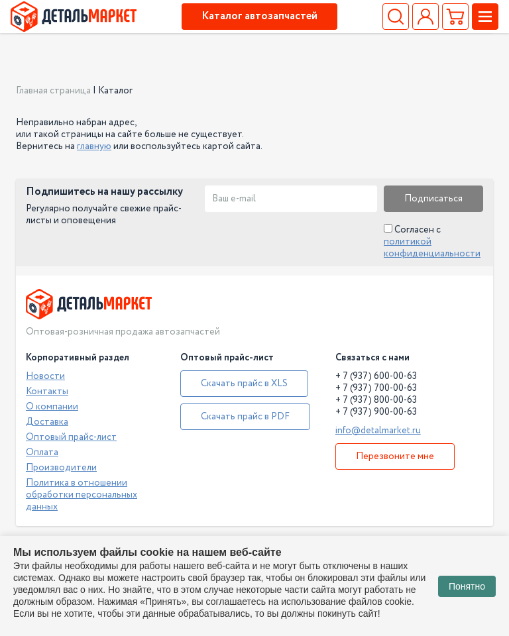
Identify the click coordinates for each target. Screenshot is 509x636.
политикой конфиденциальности (432, 247)
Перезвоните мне (395, 456)
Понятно (467, 586)
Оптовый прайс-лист (71, 437)
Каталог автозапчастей (259, 16)
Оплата (42, 452)
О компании (52, 406)
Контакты (47, 391)
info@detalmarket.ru (378, 430)
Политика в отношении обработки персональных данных (81, 494)
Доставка (47, 422)
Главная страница (53, 90)
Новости (45, 376)
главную (94, 146)
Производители (61, 467)
